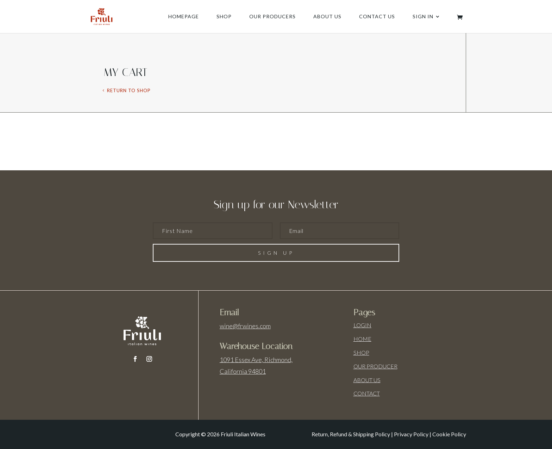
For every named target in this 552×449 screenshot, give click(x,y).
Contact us (377, 16)
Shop (224, 16)
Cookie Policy (449, 434)
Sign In (423, 16)
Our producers (272, 16)
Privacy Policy (411, 434)
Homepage (183, 16)
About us (327, 16)
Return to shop (129, 90)
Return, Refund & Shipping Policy (351, 434)
